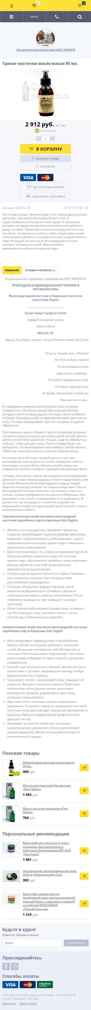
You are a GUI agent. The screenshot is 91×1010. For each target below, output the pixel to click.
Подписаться (76, 943)
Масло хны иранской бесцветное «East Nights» (47, 787)
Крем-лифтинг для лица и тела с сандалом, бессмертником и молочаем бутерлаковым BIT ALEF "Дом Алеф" (47, 848)
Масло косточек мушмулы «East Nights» (45, 810)
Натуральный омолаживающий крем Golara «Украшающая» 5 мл (49, 873)
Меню (34, 16)
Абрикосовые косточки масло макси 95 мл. (48, 764)
